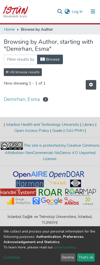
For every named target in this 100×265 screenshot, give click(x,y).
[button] (67, 12)
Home (9, 29)
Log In (77, 11)
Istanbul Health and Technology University (42, 124)
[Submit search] (60, 12)
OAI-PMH (75, 130)
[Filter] (20, 59)
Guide (57, 130)
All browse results (23, 72)
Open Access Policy (32, 130)
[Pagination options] (91, 85)
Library (88, 124)
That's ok (85, 257)
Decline (68, 257)
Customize (12, 257)
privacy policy (64, 247)
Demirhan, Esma (22, 99)
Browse (50, 59)
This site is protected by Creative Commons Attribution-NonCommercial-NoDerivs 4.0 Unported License (52, 152)
